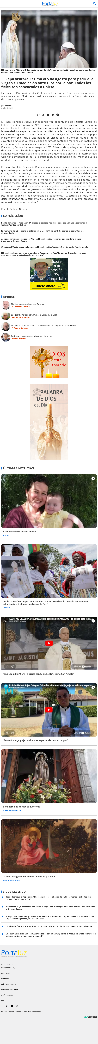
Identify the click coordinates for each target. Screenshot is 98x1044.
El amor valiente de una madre (19, 531)
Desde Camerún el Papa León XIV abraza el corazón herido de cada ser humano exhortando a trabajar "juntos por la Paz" (44, 224)
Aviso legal (5, 973)
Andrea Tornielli (19, 339)
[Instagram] (17, 1006)
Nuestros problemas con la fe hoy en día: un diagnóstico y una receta (44, 325)
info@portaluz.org (8, 968)
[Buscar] (94, 3)
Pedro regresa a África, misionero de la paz (31, 336)
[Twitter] (7, 1006)
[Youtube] (12, 1006)
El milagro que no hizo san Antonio (28, 304)
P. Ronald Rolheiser (20, 328)
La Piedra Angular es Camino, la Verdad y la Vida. (34, 314)
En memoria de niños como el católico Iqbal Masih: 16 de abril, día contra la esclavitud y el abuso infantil (42, 232)
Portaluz (9, 105)
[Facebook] (2, 1006)
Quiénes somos (7, 995)
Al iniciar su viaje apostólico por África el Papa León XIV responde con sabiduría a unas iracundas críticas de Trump (41, 240)
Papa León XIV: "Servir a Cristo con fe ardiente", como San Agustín (38, 673)
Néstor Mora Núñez (21, 317)
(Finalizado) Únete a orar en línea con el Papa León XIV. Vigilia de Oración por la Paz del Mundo (44, 247)
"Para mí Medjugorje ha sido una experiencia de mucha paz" (35, 740)
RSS (2, 1000)
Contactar (5, 979)
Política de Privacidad (9, 989)
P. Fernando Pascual (21, 306)
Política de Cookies (8, 984)
